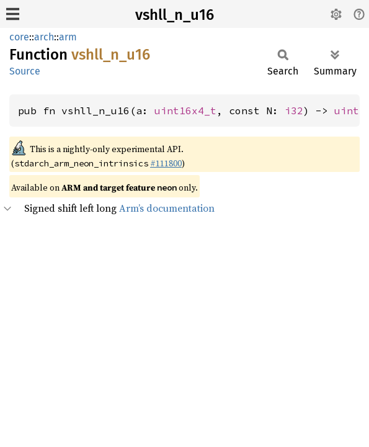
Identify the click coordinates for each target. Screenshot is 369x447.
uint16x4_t (185, 110)
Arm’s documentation (167, 208)
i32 (294, 110)
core (19, 37)
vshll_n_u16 (174, 15)
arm (68, 37)
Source (24, 71)
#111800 (166, 163)
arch (44, 37)
